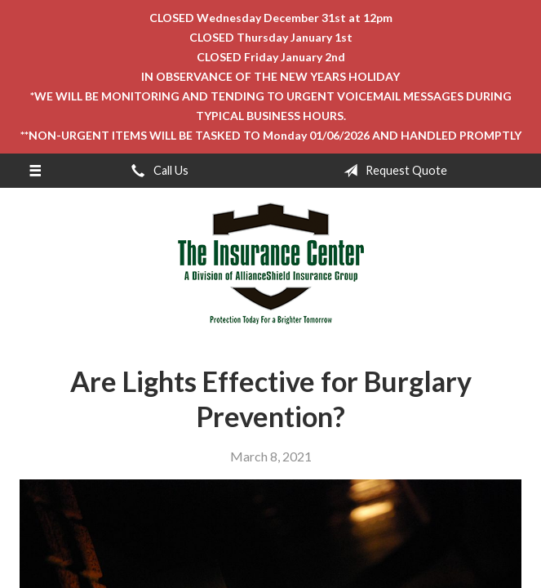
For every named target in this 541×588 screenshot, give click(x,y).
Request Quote (392, 171)
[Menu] (35, 171)
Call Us (156, 171)
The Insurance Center (271, 264)
